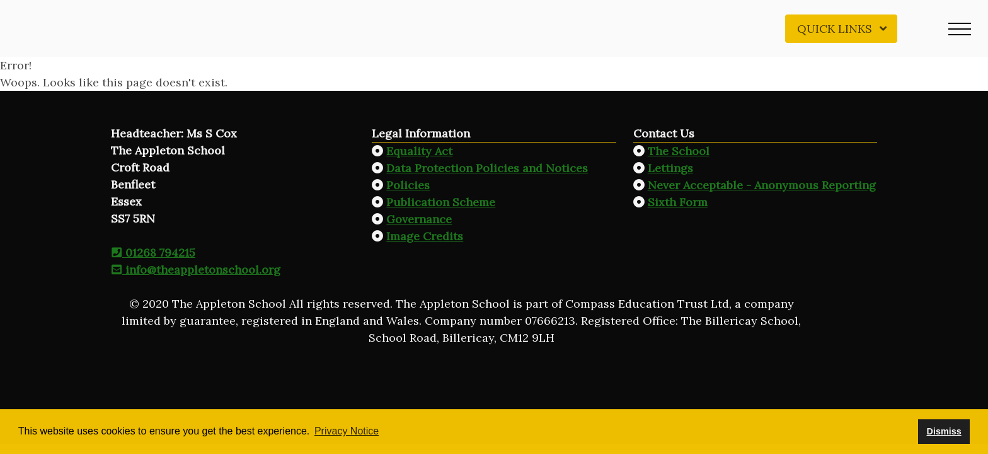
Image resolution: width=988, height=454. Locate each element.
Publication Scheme (440, 202)
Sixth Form (678, 202)
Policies (408, 185)
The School (678, 151)
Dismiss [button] (943, 431)
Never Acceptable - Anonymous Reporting (762, 185)
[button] (959, 28)
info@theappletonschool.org (195, 269)
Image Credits (424, 236)
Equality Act (419, 151)
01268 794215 (153, 252)
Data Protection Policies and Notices (487, 168)
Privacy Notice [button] (346, 431)
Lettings (670, 168)
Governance (419, 219)
